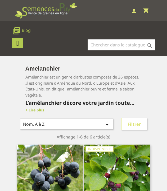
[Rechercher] (121, 44)
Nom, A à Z (67, 124)
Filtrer (134, 124)
